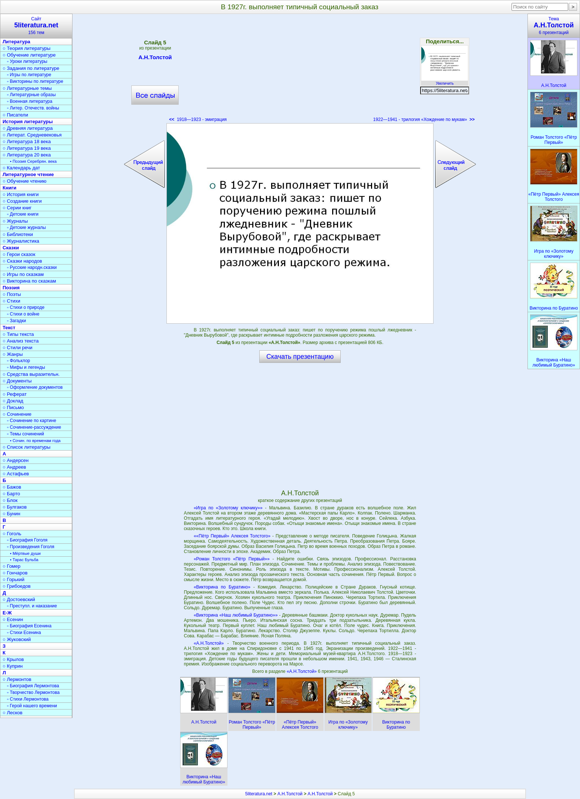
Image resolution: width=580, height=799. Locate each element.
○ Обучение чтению (25, 181)
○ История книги (21, 194)
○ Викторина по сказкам (29, 281)
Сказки (11, 247)
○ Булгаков (15, 507)
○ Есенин (13, 619)
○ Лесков (13, 712)
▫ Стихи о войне (23, 314)
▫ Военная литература (29, 101)
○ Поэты (12, 294)
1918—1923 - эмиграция (198, 119)
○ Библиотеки (18, 234)
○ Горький (13, 579)
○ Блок (10, 500)
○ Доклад (13, 401)
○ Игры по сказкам (23, 274)
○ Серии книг (17, 207)
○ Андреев (14, 467)
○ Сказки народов (22, 261)
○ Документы (17, 381)
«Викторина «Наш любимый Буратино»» (236, 615)
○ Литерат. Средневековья (32, 135)
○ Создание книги (22, 201)
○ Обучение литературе (29, 55)
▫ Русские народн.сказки (32, 267)
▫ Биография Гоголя (27, 540)
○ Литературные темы (27, 88)
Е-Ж (7, 613)
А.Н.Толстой (155, 58)
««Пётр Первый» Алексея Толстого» (232, 536)
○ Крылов (13, 659)
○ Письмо (13, 407)
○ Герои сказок (19, 254)
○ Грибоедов (17, 586)
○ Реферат (15, 394)
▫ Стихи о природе (25, 307)
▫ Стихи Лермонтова (27, 699)
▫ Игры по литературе (29, 74)
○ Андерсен (15, 460)
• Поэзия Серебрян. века (33, 161)
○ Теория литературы (26, 48)
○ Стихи (11, 301)
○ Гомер (11, 566)
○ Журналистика (21, 241)
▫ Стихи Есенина (24, 632)
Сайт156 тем (36, 25)
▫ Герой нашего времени (32, 705)
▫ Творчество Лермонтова (33, 692)
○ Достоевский (19, 599)
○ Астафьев (16, 473)
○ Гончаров (15, 573)
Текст (9, 327)
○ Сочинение (17, 414)
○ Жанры (13, 354)
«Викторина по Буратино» (222, 587)
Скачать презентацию (300, 356)
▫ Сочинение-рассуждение (34, 427)
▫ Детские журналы (26, 227)
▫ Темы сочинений (25, 433)
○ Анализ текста (20, 341)
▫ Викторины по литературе (35, 81)
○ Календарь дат (21, 168)
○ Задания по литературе (31, 68)
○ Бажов (12, 487)
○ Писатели (15, 115)
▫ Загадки (16, 320)
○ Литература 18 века (27, 141)
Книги (9, 188)
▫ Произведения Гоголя (30, 546)
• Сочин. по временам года (35, 440)
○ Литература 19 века (27, 148)
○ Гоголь (12, 533)
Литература (16, 41)
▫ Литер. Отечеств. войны (33, 108)
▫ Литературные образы (31, 94)
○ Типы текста (18, 334)
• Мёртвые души (25, 553)
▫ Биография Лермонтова (33, 685)
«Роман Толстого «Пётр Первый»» (232, 559)
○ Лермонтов (17, 679)
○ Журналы (15, 221)
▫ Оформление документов (35, 387)
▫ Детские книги (22, 214)
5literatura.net (258, 793)
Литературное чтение (28, 174)
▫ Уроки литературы (27, 61)
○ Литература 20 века (27, 155)
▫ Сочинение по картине (31, 420)
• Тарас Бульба (24, 559)
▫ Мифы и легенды (26, 367)
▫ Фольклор (18, 360)
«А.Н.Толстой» (209, 643)
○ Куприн (13, 666)
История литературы (28, 121)
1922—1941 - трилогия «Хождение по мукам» (424, 119)
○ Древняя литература (28, 128)
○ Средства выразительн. (31, 374)
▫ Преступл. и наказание (32, 605)
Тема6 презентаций (554, 25)
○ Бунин (11, 513)
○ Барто (11, 493)
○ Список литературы (26, 447)
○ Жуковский (17, 639)
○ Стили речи (18, 347)
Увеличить (444, 81)
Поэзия (11, 287)
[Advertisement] (300, 70)
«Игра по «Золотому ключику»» (228, 507)
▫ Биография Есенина (29, 625)
